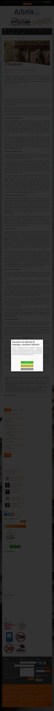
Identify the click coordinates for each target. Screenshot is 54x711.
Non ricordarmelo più (27, 369)
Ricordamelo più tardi (27, 365)
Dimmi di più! (27, 362)
